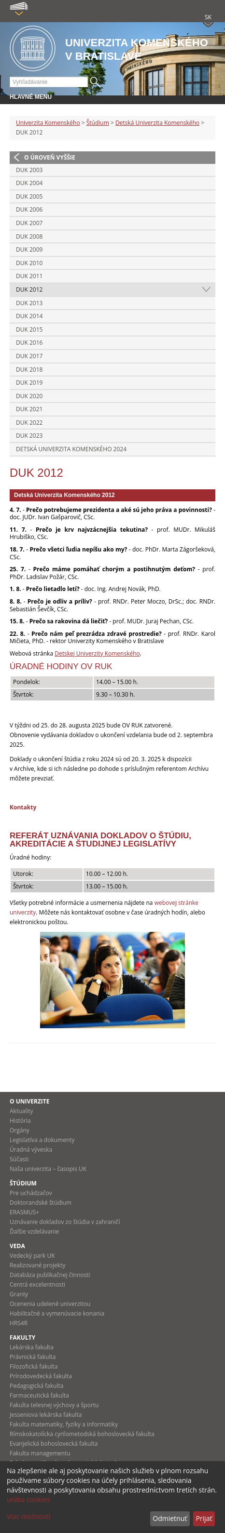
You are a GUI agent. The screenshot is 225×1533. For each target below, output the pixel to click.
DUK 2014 (29, 316)
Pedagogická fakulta (36, 1386)
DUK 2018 (29, 369)
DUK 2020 (29, 396)
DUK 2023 (29, 435)
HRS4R (19, 1323)
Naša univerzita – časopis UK (48, 1169)
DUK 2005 (29, 196)
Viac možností (28, 1516)
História (20, 1120)
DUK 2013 (29, 303)
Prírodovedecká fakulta (41, 1376)
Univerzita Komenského (48, 123)
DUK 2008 (29, 236)
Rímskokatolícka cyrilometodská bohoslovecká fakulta (82, 1434)
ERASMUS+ (24, 1212)
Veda (17, 1246)
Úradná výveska (31, 1149)
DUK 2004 (29, 183)
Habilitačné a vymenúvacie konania (57, 1313)
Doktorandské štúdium (40, 1202)
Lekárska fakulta (32, 1347)
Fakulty (22, 1337)
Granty (19, 1294)
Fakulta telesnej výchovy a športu (54, 1405)
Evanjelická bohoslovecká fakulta (54, 1443)
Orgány (19, 1130)
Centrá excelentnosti (37, 1284)
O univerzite (30, 1101)
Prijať (204, 1518)
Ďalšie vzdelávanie (34, 1231)
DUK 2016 (29, 342)
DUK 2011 (29, 276)
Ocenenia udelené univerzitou (50, 1304)
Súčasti (19, 1159)
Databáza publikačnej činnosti (50, 1275)
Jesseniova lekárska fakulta (46, 1415)
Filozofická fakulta (34, 1366)
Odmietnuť (170, 1518)
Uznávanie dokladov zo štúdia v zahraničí (65, 1222)
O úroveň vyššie (49, 157)
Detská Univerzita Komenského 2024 (71, 449)
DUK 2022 (29, 422)
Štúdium (97, 123)
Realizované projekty (37, 1265)
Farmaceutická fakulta (39, 1395)
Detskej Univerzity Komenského (97, 653)
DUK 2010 (29, 263)
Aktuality (21, 1111)
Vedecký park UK (32, 1255)
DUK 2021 (29, 409)
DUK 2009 (29, 249)
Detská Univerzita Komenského (157, 123)
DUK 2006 (29, 209)
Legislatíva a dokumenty (42, 1140)
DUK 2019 (29, 382)
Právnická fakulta (33, 1357)
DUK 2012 (29, 289)
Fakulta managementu (40, 1453)
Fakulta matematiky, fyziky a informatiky (64, 1424)
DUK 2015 (29, 329)
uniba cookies (28, 1499)
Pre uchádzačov (31, 1193)
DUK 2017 (29, 356)
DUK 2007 (29, 223)
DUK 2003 (29, 170)
